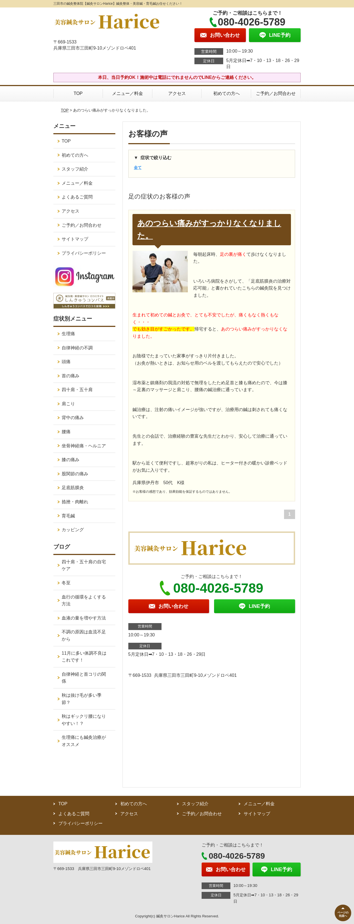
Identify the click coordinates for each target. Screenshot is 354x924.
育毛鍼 (68, 515)
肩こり (68, 403)
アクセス (177, 93)
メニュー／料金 (127, 93)
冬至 (66, 582)
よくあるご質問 (77, 197)
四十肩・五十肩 (77, 389)
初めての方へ (226, 93)
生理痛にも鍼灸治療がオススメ (84, 741)
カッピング (73, 529)
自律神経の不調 (77, 347)
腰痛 (66, 431)
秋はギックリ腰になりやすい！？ (84, 720)
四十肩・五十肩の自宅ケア (84, 565)
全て (138, 167)
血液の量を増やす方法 (84, 618)
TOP (78, 93)
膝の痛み (70, 459)
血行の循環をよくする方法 (84, 600)
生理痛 (68, 333)
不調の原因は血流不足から (84, 635)
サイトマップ (75, 239)
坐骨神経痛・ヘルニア (84, 445)
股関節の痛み (75, 473)
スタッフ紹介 (75, 169)
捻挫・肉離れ (75, 501)
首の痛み (70, 375)
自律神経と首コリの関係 (84, 678)
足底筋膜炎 (73, 487)
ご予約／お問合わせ (276, 93)
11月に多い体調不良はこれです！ (84, 657)
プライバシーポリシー (84, 253)
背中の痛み (73, 417)
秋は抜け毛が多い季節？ (81, 699)
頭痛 (66, 361)
